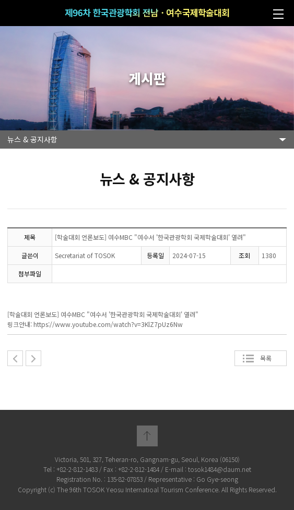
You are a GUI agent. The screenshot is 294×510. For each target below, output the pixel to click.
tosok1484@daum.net (219, 469)
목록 (266, 358)
